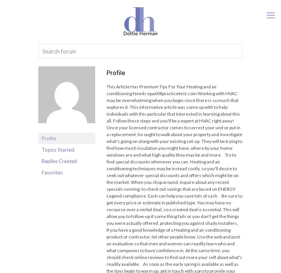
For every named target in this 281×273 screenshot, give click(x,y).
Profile (49, 138)
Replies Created (59, 161)
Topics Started (58, 150)
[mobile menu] (270, 15)
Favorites (52, 172)
